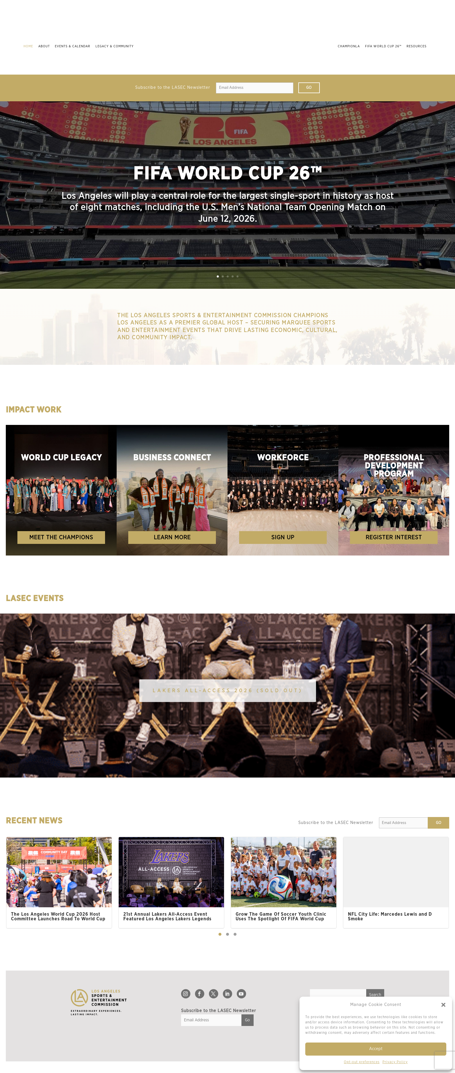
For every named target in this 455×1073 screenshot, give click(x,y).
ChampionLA (351, 46)
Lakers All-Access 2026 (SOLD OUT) (227, 690)
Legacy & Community (112, 46)
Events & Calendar (70, 46)
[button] (443, 1005)
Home (26, 46)
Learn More (172, 537)
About (41, 46)
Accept (375, 1049)
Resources (419, 46)
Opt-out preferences (362, 1062)
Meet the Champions (61, 537)
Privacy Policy (395, 1062)
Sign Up (283, 537)
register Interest (394, 537)
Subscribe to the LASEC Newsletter (172, 87)
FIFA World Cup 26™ (385, 46)
